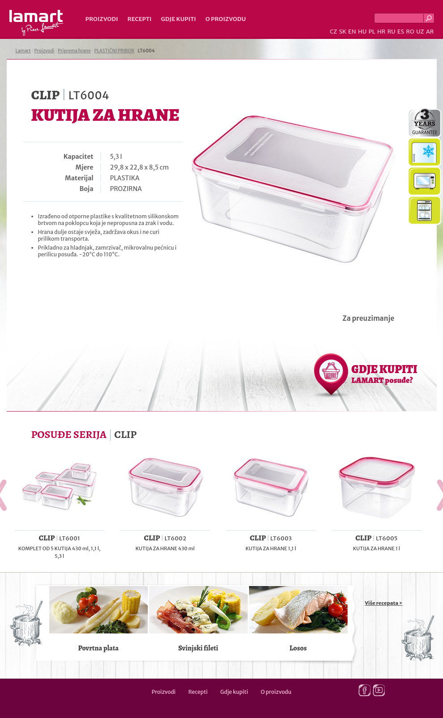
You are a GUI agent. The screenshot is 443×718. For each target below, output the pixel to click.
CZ (333, 31)
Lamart (36, 23)
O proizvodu (226, 19)
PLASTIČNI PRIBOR (114, 51)
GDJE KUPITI (384, 373)
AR (430, 31)
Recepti (139, 19)
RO (410, 31)
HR (381, 31)
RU (391, 31)
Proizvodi (102, 19)
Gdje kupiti (178, 19)
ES (400, 31)
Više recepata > (384, 603)
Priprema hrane (74, 51)
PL (372, 31)
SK (342, 31)
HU (362, 31)
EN (352, 31)
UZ (420, 31)
